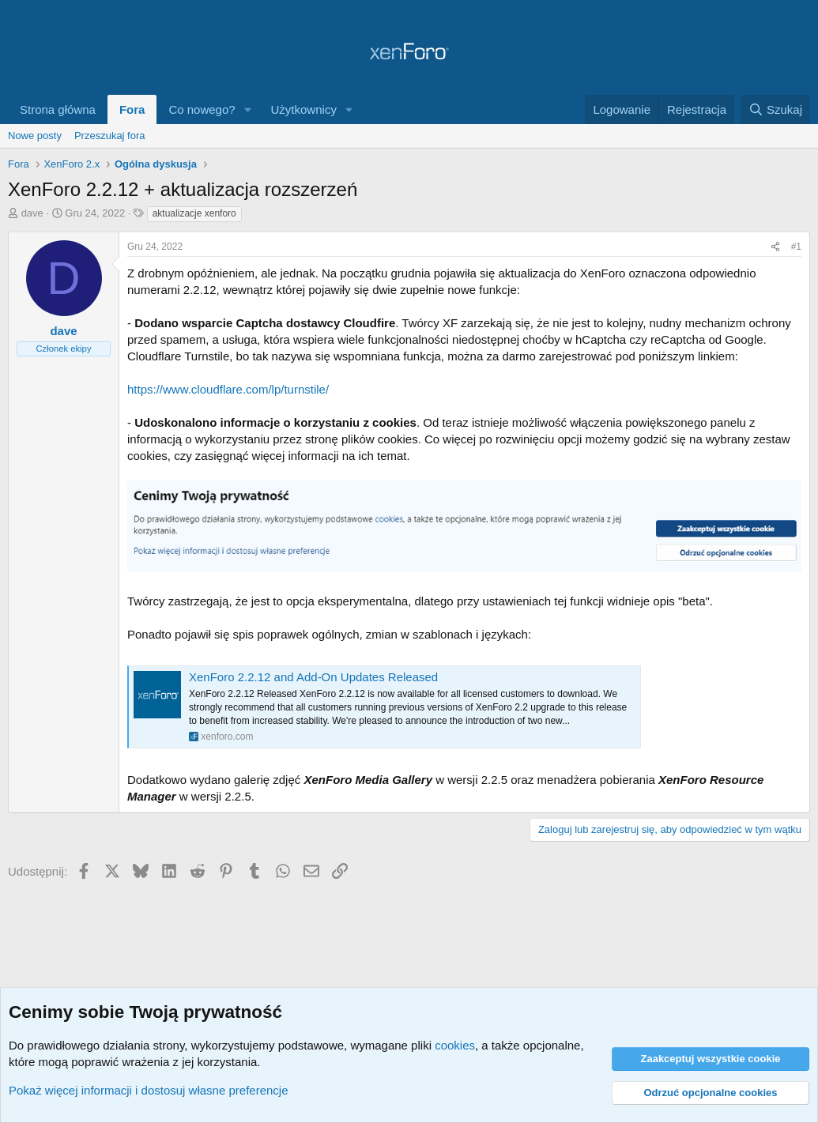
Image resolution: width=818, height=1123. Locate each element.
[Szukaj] (775, 109)
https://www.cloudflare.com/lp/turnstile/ (228, 389)
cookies (455, 1045)
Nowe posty (35, 135)
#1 (796, 246)
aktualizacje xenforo (194, 213)
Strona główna (58, 109)
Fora (132, 109)
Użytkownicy (304, 109)
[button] (248, 109)
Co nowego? (201, 109)
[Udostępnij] (775, 247)
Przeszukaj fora (109, 135)
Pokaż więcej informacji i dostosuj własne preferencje (148, 1090)
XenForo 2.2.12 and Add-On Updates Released (313, 677)
